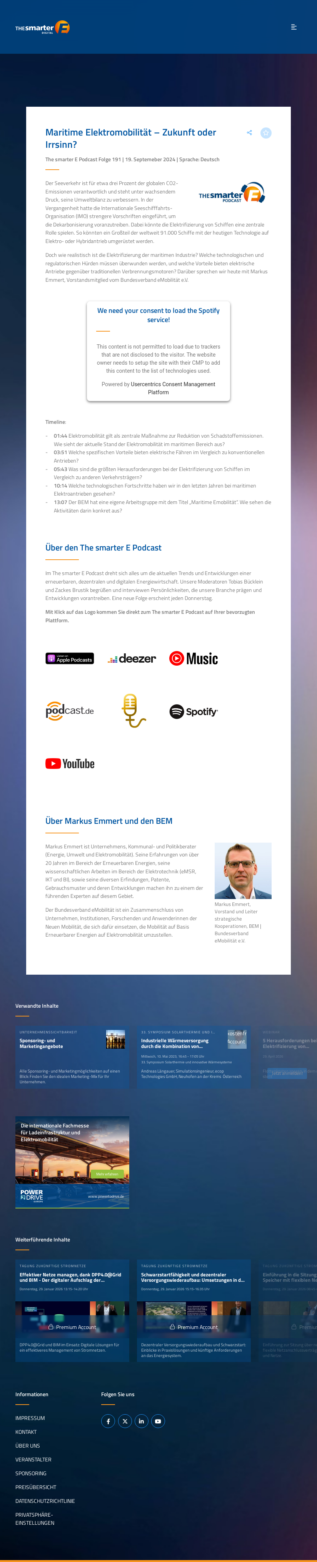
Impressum (30, 1418)
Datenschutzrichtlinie (45, 1500)
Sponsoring (31, 1473)
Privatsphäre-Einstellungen (34, 1518)
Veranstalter (33, 1459)
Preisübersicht (35, 1487)
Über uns (27, 1445)
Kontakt (26, 1432)
